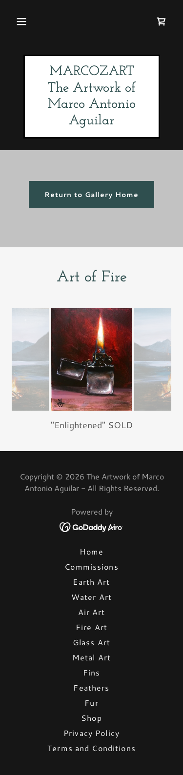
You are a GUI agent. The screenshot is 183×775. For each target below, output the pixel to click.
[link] (161, 21)
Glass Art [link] (91, 642)
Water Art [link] (91, 596)
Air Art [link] (91, 611)
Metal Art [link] (91, 657)
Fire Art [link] (91, 627)
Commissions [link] (91, 566)
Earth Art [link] (91, 581)
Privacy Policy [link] (91, 732)
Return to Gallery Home (91, 194)
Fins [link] (92, 672)
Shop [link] (91, 717)
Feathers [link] (91, 687)
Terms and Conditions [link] (91, 748)
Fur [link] (91, 702)
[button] (21, 21)
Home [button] (92, 551)
